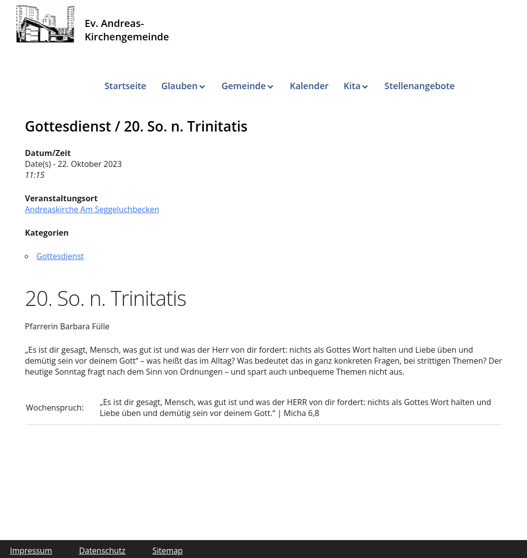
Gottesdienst (60, 256)
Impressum (31, 550)
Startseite (125, 86)
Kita (352, 86)
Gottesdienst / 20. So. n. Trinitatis (136, 126)
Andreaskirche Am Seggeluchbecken (92, 209)
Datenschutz (102, 550)
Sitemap (167, 550)
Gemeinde (244, 86)
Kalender (309, 86)
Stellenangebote (420, 86)
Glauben (179, 86)
